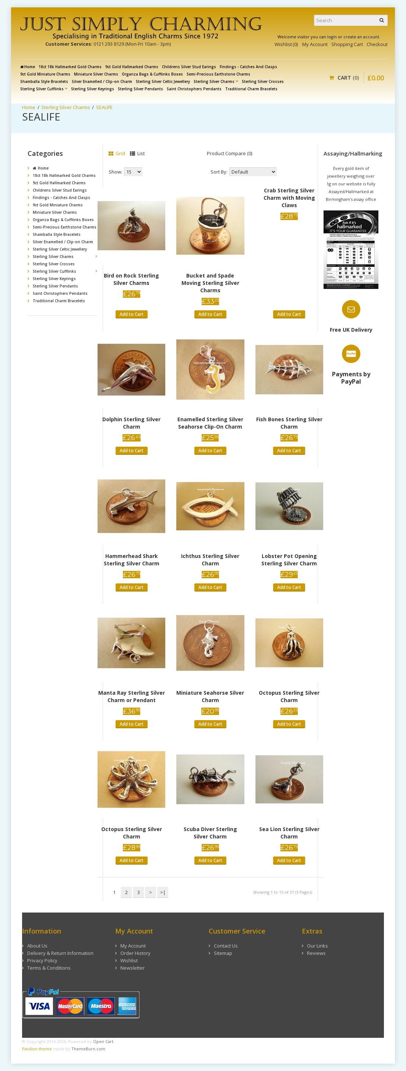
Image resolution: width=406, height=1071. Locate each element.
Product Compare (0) (229, 153)
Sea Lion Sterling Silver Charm (289, 833)
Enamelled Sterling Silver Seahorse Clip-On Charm (210, 423)
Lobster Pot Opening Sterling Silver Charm (289, 559)
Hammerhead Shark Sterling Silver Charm (131, 559)
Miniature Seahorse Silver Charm (210, 696)
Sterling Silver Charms (65, 107)
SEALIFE (104, 107)
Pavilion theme (37, 1048)
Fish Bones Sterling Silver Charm (289, 423)
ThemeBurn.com (88, 1048)
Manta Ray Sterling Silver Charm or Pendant (131, 696)
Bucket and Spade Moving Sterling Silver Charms (210, 283)
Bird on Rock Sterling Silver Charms (131, 279)
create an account (361, 36)
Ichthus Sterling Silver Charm (210, 559)
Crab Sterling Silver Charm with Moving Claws (289, 198)
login (332, 36)
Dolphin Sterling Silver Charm (131, 423)
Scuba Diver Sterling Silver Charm (210, 833)
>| (163, 892)
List (137, 153)
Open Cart (103, 1041)
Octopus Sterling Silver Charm (289, 696)
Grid (117, 153)
